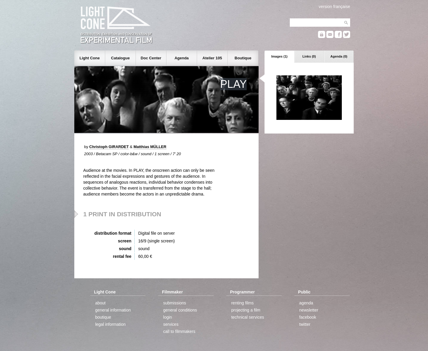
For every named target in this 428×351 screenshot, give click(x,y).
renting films (242, 303)
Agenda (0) (339, 56)
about (100, 303)
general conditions (180, 310)
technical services (247, 317)
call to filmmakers (179, 331)
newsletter (308, 310)
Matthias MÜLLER (149, 146)
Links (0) (309, 56)
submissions (174, 303)
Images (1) (279, 56)
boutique (103, 317)
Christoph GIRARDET (109, 146)
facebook (307, 317)
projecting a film (245, 310)
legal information (110, 324)
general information (113, 310)
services (170, 324)
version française (334, 6)
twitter (304, 324)
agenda (306, 303)
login (167, 317)
